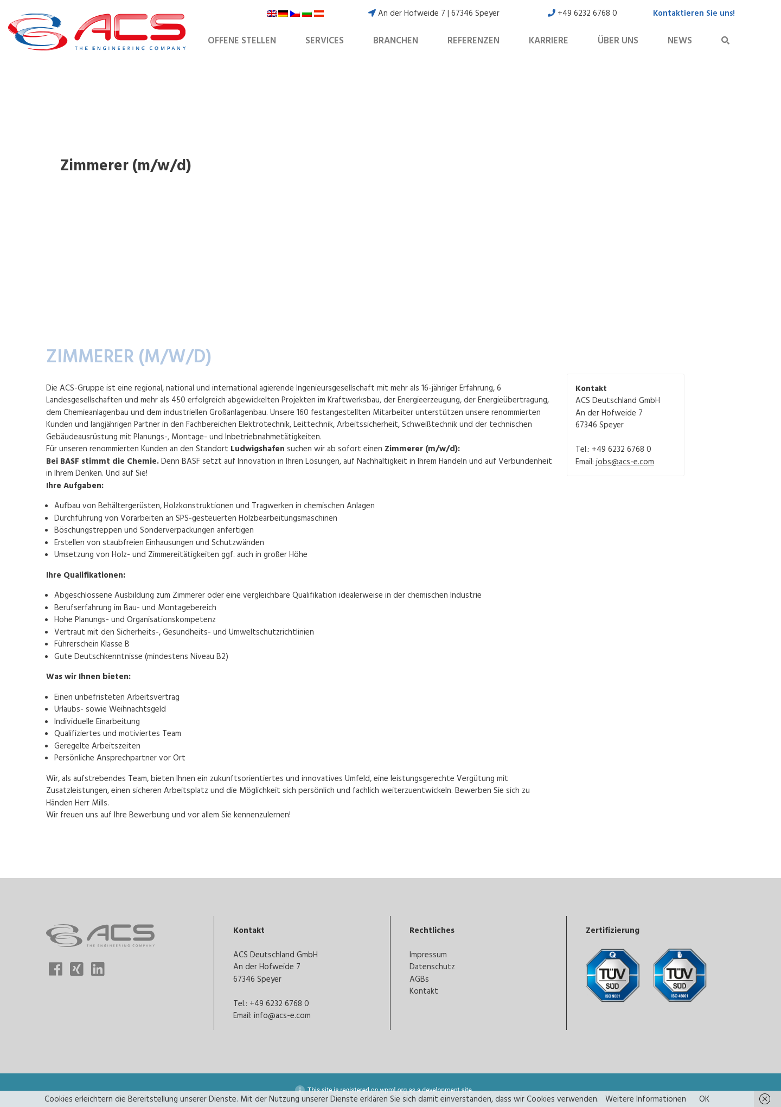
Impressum (428, 954)
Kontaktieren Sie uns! (694, 12)
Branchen (395, 40)
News (680, 40)
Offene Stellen (242, 40)
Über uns (618, 40)
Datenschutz (432, 966)
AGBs (419, 978)
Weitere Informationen (645, 1098)
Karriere (548, 40)
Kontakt (423, 990)
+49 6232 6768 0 (582, 12)
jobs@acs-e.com (625, 461)
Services (324, 40)
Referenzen (473, 40)
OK (704, 1098)
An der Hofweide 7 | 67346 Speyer (434, 12)
